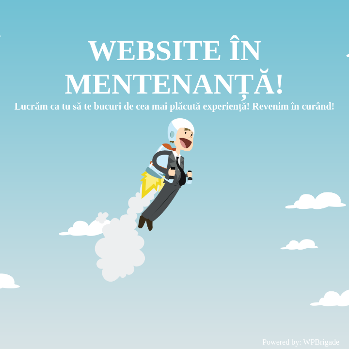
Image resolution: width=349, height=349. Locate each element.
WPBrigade (321, 342)
